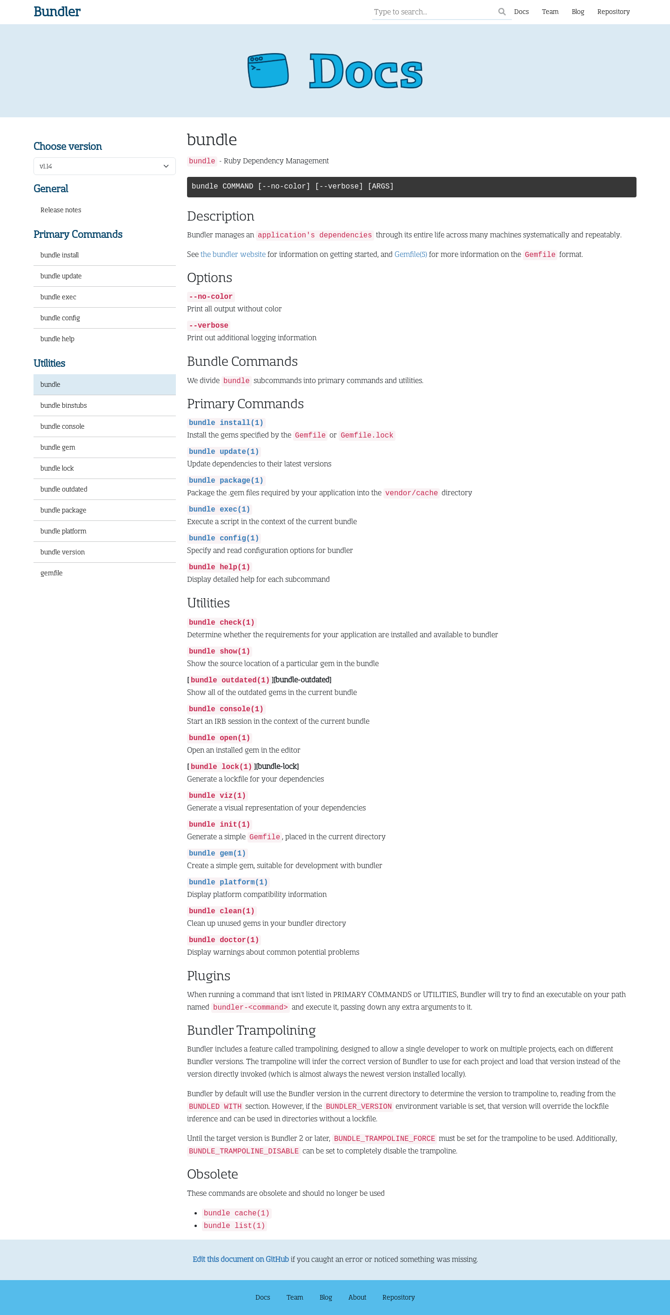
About (357, 1297)
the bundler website (233, 254)
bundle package (63, 510)
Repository (613, 11)
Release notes (60, 210)
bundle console (62, 426)
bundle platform (63, 531)
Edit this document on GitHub (241, 1259)
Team (550, 11)
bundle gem (57, 447)
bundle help (57, 339)
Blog (578, 11)
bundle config (60, 318)
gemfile (51, 573)
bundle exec (58, 297)
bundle (50, 384)
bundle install (59, 255)
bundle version (62, 552)
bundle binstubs (63, 405)
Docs (521, 11)
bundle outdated (63, 489)
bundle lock (57, 468)
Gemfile (411, 254)
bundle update (61, 276)
